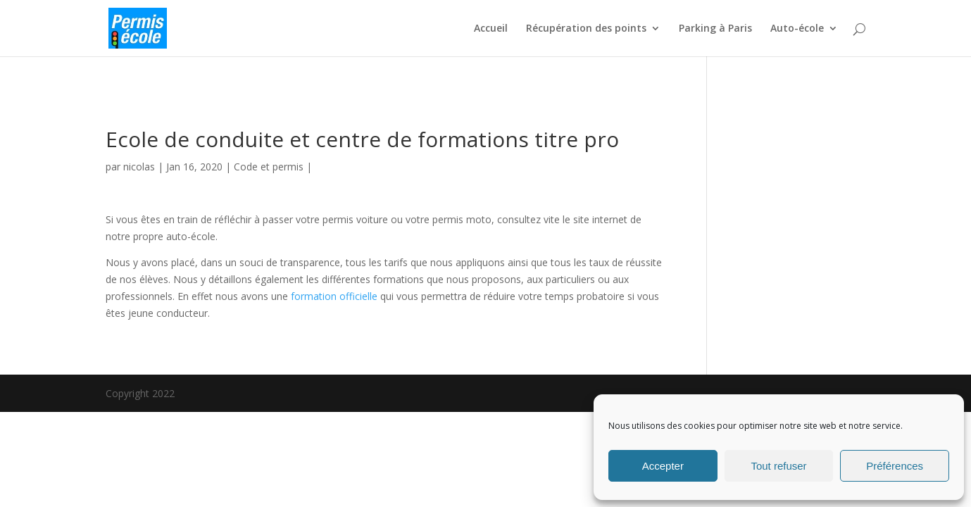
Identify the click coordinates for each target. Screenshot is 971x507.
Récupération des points (586, 29)
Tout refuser (778, 466)
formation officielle (334, 296)
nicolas (139, 166)
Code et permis (268, 166)
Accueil (491, 29)
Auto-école (797, 29)
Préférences (894, 466)
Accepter (663, 466)
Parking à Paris (715, 29)
